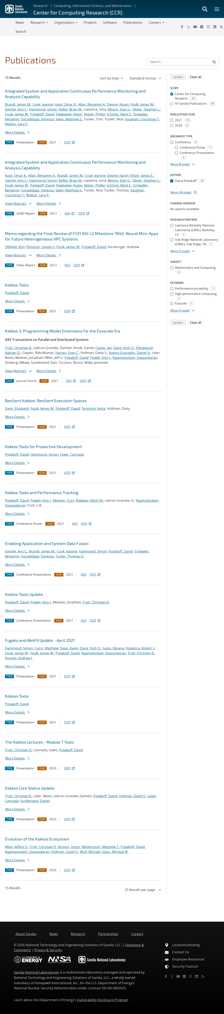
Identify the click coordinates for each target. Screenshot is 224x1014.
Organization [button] (64, 22)
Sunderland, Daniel (35, 801)
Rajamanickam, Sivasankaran (135, 357)
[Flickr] (202, 27)
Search (21, 31)
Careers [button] (155, 22)
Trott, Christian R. (18, 348)
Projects (90, 22)
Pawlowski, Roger (69, 114)
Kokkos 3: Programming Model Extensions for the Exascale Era (62, 330)
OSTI (69, 142)
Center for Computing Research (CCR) (77, 12)
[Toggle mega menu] (217, 8)
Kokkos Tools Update (24, 594)
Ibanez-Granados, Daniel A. (129, 352)
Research (40, 5)
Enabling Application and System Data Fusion (47, 543)
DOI (70, 213)
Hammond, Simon (43, 109)
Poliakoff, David (42, 114)
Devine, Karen (118, 104)
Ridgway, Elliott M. (89, 500)
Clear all (197, 76)
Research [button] (37, 22)
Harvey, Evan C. (67, 352)
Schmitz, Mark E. (119, 114)
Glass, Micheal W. (115, 851)
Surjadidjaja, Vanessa (37, 119)
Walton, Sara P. (16, 124)
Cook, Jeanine (43, 104)
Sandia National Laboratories (36, 972)
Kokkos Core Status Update (29, 788)
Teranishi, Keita (93, 408)
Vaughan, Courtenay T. (142, 119)
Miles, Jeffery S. (16, 847)
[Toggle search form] (204, 8)
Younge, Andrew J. (19, 658)
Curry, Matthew (46, 648)
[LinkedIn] (215, 27)
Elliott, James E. (141, 175)
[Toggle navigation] (7, 26)
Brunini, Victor (69, 847)
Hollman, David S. (132, 796)
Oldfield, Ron (15, 247)
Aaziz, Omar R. (66, 104)
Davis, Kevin (69, 648)
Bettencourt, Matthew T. (100, 847)
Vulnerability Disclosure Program (102, 1000)
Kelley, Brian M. (70, 109)
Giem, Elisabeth (17, 408)
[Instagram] (208, 27)
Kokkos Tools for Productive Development (43, 446)
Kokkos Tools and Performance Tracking (41, 492)
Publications (132, 22)
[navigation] (111, 78)
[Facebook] (182, 27)
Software (110, 22)
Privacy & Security (48, 950)
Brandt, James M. (18, 104)
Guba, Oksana (113, 648)
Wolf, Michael (90, 851)
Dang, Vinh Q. (123, 348)
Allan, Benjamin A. (92, 104)
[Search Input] (183, 62)
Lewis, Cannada (72, 454)
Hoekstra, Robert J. (140, 648)
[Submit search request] (214, 62)
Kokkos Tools (17, 284)
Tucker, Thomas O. (69, 556)
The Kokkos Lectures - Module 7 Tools (39, 742)
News (20, 22)
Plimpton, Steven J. (40, 247)
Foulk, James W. (142, 104)
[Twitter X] (189, 27)
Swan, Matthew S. (68, 119)
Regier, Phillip (94, 114)
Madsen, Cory (63, 500)
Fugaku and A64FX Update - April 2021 (40, 640)
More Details (17, 132)
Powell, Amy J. (100, 357)
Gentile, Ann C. (16, 109)
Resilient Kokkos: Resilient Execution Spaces (46, 400)
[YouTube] (195, 27)
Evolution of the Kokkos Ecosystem (37, 838)
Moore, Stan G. (119, 109)
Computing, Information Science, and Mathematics (93, 5)
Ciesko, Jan (103, 348)
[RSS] (203, 976)
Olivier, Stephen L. (146, 109)
